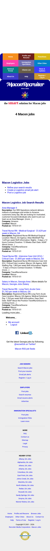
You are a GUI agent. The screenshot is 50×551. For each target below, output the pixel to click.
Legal (25, 443)
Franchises (42, 57)
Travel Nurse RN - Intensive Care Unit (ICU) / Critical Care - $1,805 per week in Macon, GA (23, 257)
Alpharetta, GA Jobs (25, 462)
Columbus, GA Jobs (25, 472)
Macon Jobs (36, 527)
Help (26, 76)
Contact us (25, 437)
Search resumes (25, 395)
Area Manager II (9, 208)
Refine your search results (19, 187)
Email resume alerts (25, 398)
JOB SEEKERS (25, 364)
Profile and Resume (26, 57)
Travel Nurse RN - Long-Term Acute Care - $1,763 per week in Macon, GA (21, 290)
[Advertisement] (25, 26)
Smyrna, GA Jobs (25, 498)
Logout (14, 324)
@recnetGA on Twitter (24, 344)
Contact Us (39, 517)
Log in (29, 378)
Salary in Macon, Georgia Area (16, 281)
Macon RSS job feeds (25, 349)
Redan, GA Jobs (25, 489)
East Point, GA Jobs (25, 475)
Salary (26, 284)
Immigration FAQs (25, 418)
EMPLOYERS (25, 387)
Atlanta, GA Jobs (25, 469)
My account (13, 322)
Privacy (25, 447)
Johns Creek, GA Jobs (25, 479)
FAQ (25, 434)
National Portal (10, 70)
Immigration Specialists (26, 63)
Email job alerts (25, 375)
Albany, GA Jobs (25, 459)
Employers (11, 63)
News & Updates (42, 70)
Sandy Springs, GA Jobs (25, 495)
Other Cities (42, 63)
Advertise (25, 401)
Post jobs (25, 391)
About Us (10, 76)
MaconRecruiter (25, 86)
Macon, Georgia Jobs (12, 284)
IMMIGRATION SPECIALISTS (25, 411)
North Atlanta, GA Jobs (25, 485)
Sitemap (25, 440)
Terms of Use (21, 520)
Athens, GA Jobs (25, 466)
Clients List (26, 70)
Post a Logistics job (16, 192)
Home (10, 57)
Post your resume (25, 371)
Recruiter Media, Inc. (25, 95)
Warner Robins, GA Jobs (25, 502)
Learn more (25, 421)
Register (22, 378)
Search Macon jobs (25, 368)
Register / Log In (42, 76)
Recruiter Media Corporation (19, 527)
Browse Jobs (36, 514)
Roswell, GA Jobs (25, 492)
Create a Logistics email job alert (22, 190)
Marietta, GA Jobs (25, 482)
